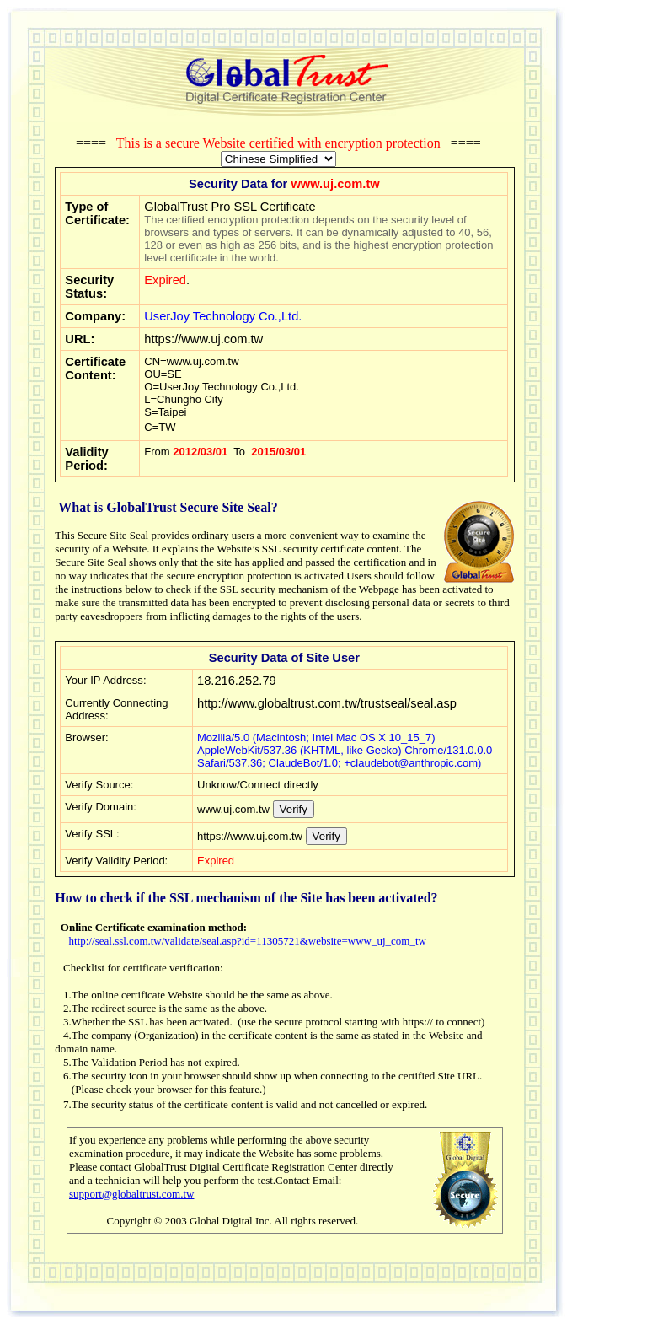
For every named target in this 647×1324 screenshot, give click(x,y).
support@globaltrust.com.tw (131, 1193)
